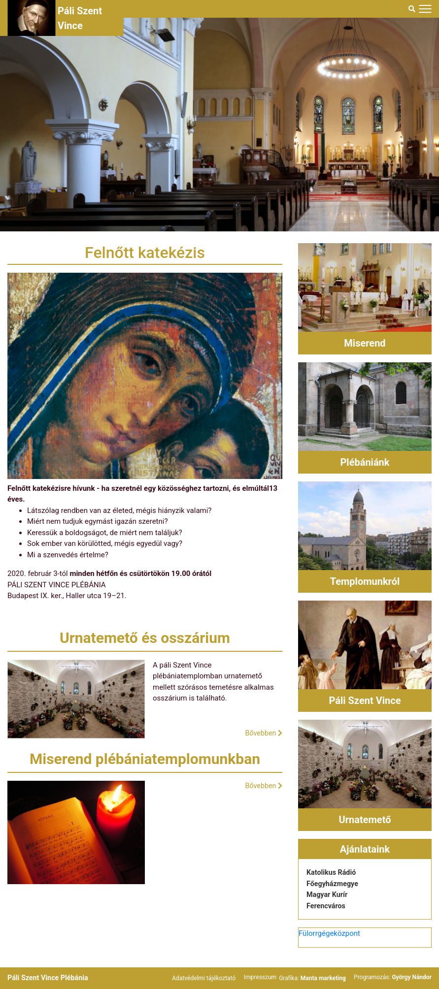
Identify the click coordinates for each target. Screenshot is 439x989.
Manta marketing (323, 978)
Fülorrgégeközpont (329, 933)
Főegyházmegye (333, 883)
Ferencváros (326, 905)
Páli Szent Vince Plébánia (49, 977)
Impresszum (260, 977)
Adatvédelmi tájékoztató (205, 978)
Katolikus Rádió (332, 872)
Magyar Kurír (327, 894)
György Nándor (412, 977)
